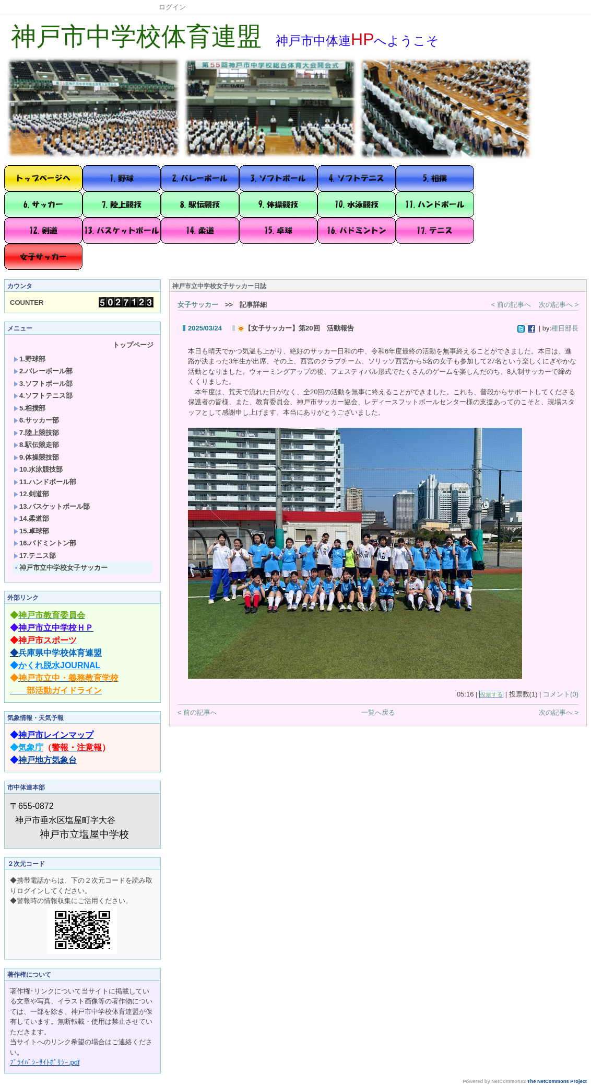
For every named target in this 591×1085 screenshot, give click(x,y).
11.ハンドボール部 (45, 482)
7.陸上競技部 (36, 433)
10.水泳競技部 (38, 469)
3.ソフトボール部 (43, 383)
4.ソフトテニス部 (43, 395)
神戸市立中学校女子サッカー (61, 568)
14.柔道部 (31, 518)
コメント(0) (560, 694)
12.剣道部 (31, 494)
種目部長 (564, 328)
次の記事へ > (558, 305)
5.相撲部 (29, 408)
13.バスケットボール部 (52, 506)
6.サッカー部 (36, 420)
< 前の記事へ (511, 305)
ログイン (172, 7)
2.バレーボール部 (43, 371)
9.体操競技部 (36, 457)
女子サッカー (198, 305)
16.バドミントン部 (45, 543)
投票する (491, 694)
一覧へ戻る (378, 712)
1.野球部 (29, 359)
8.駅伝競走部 (36, 445)
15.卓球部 (31, 531)
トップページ (133, 345)
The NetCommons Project (557, 1081)
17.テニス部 (35, 555)
